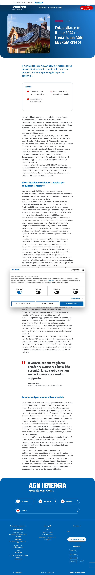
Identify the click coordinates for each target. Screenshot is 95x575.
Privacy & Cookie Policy (47, 572)
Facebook (22, 501)
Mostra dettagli (75, 298)
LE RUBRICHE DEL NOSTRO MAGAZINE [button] (50, 8)
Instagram (44, 501)
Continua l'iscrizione (77, 539)
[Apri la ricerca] (77, 8)
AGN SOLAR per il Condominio (49, 426)
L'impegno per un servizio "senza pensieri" (36, 101)
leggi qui (33, 160)
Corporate (30, 2)
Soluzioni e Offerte (19, 2)
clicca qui (51, 280)
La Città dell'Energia (47, 534)
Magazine (39, 2)
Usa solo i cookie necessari (23, 303)
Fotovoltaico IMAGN (65, 403)
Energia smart (59, 21)
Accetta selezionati (47, 303)
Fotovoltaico (73, 561)
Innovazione (73, 558)
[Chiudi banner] (83, 270)
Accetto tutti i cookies (71, 303)
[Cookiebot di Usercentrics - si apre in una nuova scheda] (72, 270)
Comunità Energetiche (33, 445)
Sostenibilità (73, 554)
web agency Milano (77, 572)
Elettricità (73, 550)
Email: (68, 531)
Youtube (21, 511)
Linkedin (66, 501)
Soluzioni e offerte (47, 532)
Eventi (81, 561)
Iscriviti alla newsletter (87, 8)
